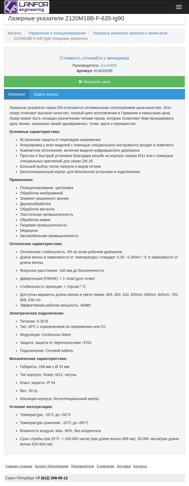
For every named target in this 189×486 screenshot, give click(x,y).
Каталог (15, 33)
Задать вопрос (46, 94)
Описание (16, 94)
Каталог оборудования (52, 466)
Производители (82, 466)
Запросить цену (94, 82)
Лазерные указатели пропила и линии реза (130, 33)
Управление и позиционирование (57, 33)
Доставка (124, 466)
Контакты (140, 466)
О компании (105, 466)
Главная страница (18, 466)
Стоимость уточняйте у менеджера (94, 58)
